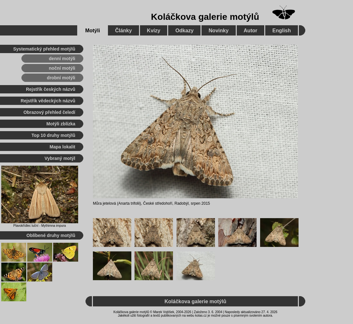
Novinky (218, 30)
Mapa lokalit (62, 146)
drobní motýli (61, 77)
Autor (251, 30)
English (281, 30)
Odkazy (184, 30)
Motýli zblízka (60, 123)
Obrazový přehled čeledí (49, 112)
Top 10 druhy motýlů (53, 135)
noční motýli (62, 68)
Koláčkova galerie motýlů (205, 17)
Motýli (92, 30)
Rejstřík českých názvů (50, 89)
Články (123, 30)
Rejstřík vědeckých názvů (48, 100)
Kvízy (153, 30)
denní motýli (62, 58)
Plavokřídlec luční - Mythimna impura (39, 225)
